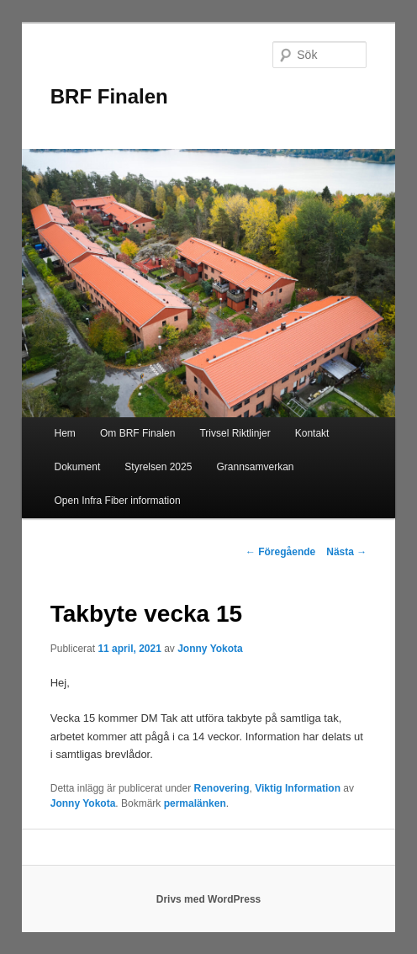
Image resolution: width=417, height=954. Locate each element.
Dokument (78, 467)
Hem (65, 433)
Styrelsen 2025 (158, 467)
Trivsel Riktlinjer (234, 433)
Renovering (222, 788)
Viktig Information (297, 788)
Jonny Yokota (210, 649)
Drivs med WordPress (208, 899)
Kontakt (312, 433)
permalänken (195, 803)
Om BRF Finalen (137, 433)
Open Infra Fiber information (118, 500)
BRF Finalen (109, 96)
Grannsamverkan (254, 467)
